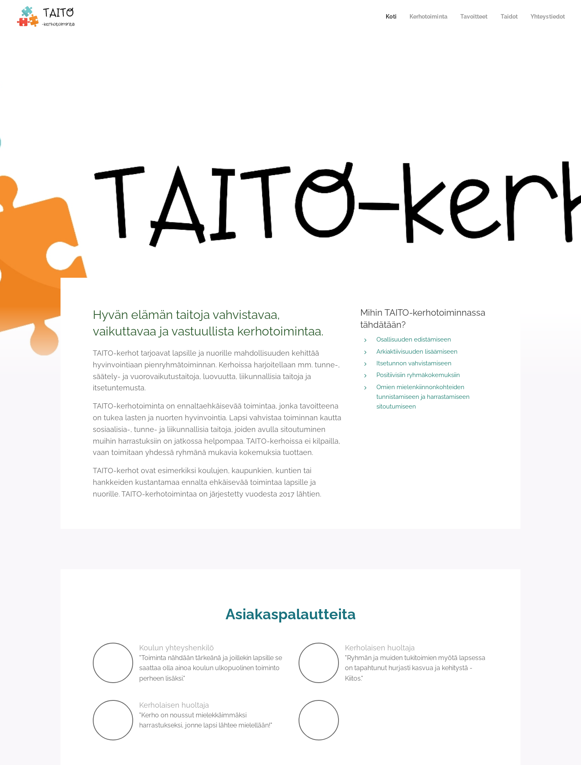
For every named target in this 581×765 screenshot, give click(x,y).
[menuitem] (382, 16)
